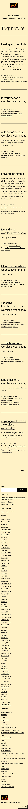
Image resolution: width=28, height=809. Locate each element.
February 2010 (5, 578)
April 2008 (4, 635)
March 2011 (4, 545)
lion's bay (7, 324)
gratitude (16, 81)
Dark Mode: (23, 807)
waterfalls (7, 250)
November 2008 (6, 617)
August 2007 (5, 656)
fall (11, 284)
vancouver (15, 326)
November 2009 (6, 586)
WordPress (16, 802)
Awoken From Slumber (8, 504)
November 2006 (6, 679)
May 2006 (4, 694)
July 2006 (4, 689)
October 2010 (5, 558)
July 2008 (4, 627)
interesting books (6, 748)
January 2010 (5, 581)
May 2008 (4, 632)
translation (11, 213)
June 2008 (4, 630)
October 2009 (5, 589)
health (21, 81)
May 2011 (4, 540)
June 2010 (4, 568)
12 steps (7, 81)
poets (2, 213)
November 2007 (6, 648)
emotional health (8, 79)
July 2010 (4, 565)
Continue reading (16, 69)
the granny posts (6, 776)
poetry (23, 211)
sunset (3, 326)
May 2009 (4, 602)
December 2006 (6, 676)
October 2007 (5, 650)
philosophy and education (8, 756)
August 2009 (5, 594)
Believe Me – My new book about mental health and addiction (13, 498)
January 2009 (5, 612)
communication (5, 725)
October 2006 (5, 681)
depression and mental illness (10, 730)
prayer (6, 213)
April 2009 (4, 604)
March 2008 (4, 638)
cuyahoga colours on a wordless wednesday (13, 425)
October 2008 (5, 620)
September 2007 (6, 653)
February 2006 (5, 702)
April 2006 (4, 697)
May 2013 (4, 524)
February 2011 (5, 547)
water (2, 250)
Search (3, 486)
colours (12, 450)
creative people (9, 211)
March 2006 (4, 699)
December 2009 (6, 583)
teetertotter (19, 113)
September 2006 (6, 684)
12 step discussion (14, 77)
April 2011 (4, 542)
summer (22, 324)
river (17, 361)
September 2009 (6, 591)
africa (6, 402)
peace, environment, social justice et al (12, 753)
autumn (7, 284)
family (12, 81)
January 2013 (5, 527)
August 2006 (5, 686)
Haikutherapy (14, 15)
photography (12, 113)
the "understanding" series (9, 774)
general (3, 740)
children (11, 402)
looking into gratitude (13, 44)
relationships (5, 769)
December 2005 (6, 704)
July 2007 (4, 658)
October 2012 (5, 535)
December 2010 (6, 553)
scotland (21, 361)
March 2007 (4, 668)
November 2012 (6, 532)
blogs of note (12, 446)
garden (7, 155)
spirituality (4, 209)
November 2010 (6, 555)
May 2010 (4, 571)
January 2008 (5, 643)
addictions (4, 715)
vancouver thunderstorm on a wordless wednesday (13, 306)
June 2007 (4, 661)
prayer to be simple (12, 173)
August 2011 (5, 537)
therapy (3, 781)
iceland (12, 248)
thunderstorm (8, 326)
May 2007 (4, 663)
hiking (13, 284)
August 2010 (5, 563)
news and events (6, 750)
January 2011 (5, 550)
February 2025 (5, 519)
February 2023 (5, 522)
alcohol (3, 717)
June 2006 (4, 692)
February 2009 (5, 609)
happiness (4, 745)
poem (19, 211)
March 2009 (4, 607)
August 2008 (5, 625)
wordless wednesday (14, 111)
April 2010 (4, 573)
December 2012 (6, 529)
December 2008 (6, 614)
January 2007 (5, 674)
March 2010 (4, 576)
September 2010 (6, 560)
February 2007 (5, 671)
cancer (3, 722)
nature (25, 81)
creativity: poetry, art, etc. (16, 207)
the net (3, 779)
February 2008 (5, 640)
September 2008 (6, 622)
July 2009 (4, 596)
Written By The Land (7, 502)
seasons (22, 284)
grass (15, 402)
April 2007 (4, 666)
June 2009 (4, 599)
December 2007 (6, 645)
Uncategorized (5, 784)
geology (7, 248)
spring (2, 363)
